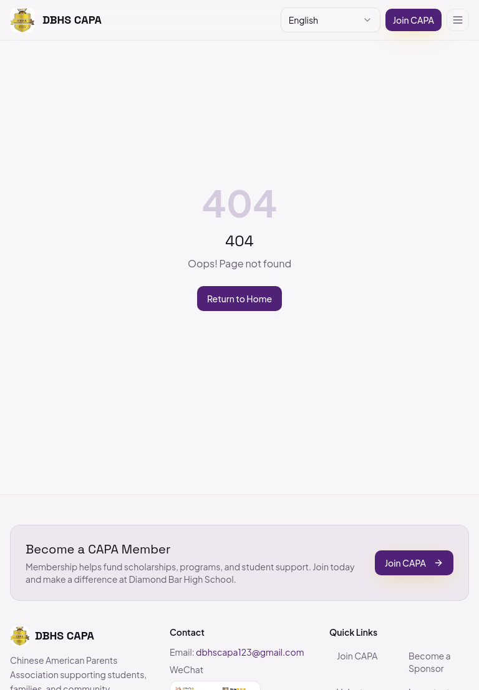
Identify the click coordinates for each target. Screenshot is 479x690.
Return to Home (239, 298)
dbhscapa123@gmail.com (250, 652)
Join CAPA (413, 20)
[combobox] (330, 19)
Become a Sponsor (430, 662)
